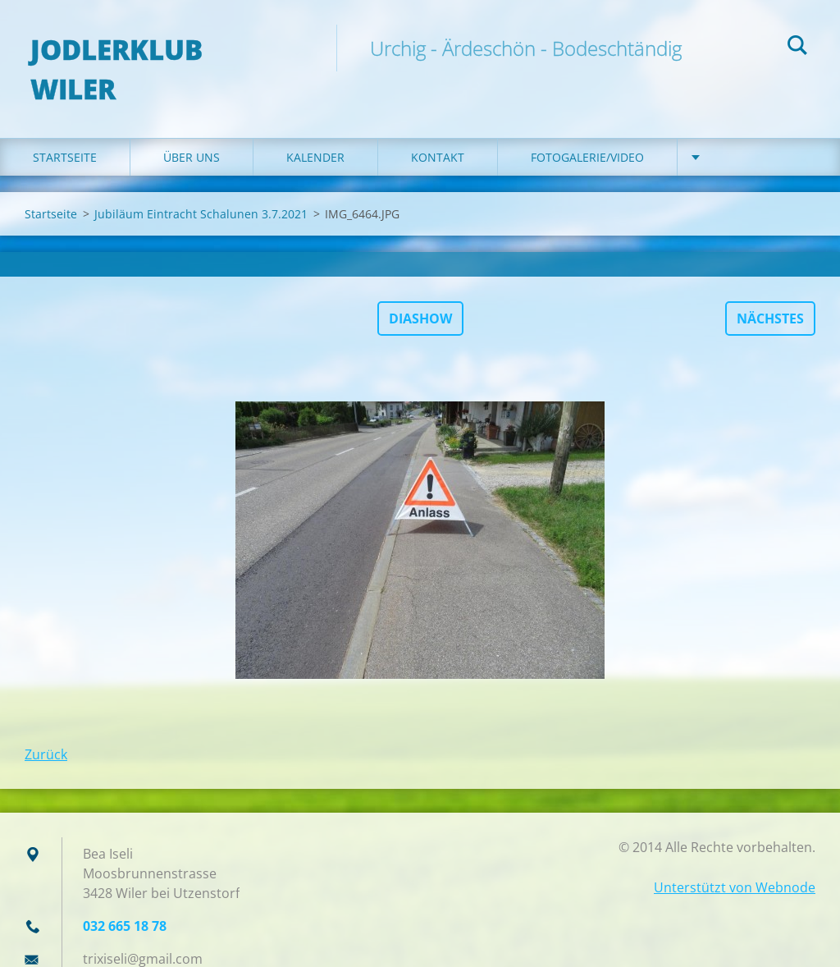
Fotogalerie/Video (587, 124)
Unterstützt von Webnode (734, 855)
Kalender (315, 124)
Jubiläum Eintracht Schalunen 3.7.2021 (201, 181)
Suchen (797, 47)
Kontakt (437, 124)
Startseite (65, 124)
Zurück (46, 722)
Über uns (191, 124)
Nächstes (770, 286)
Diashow (420, 286)
